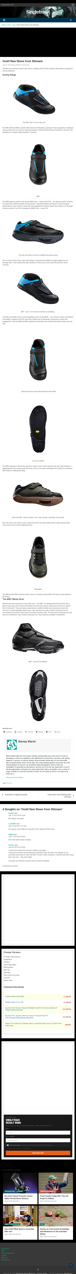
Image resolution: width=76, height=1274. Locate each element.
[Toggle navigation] (4, 20)
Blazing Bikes (8, 967)
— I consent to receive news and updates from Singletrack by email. (31, 1145)
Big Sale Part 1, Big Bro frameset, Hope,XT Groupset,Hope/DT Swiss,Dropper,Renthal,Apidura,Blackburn (26, 1017)
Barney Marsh (16, 65)
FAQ (2, 1251)
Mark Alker (16, 1201)
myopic (11, 813)
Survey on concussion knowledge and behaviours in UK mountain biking (54, 1231)
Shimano (9, 783)
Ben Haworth (52, 1201)
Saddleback (8, 959)
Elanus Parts (8, 980)
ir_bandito (12, 824)
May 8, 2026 (8, 1201)
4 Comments (25, 65)
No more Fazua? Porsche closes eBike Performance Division (18, 1197)
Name (7, 1128)
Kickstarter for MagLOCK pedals (16, 795)
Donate (3, 1255)
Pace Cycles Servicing (11, 975)
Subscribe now (38, 1153)
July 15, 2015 (6, 65)
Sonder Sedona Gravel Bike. (14, 996)
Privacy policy (27, 1148)
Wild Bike (7, 973)
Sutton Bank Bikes (10, 965)
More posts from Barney (14, 777)
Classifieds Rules (7, 1253)
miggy (10, 834)
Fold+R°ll (7, 978)
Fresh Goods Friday (47, 1191)
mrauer (11, 845)
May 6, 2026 (8, 1234)
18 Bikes (7, 962)
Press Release (15, 1224)
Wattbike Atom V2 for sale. (14, 1002)
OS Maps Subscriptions (12, 957)
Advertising (5, 1260)
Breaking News (10, 1191)
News (7, 1224)
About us (4, 1257)
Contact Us (5, 1249)
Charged (19, 1191)
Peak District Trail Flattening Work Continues (59, 796)
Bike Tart (7, 970)
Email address (10, 1136)
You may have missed (11, 1170)
